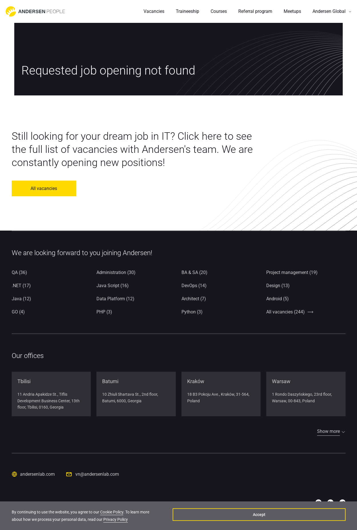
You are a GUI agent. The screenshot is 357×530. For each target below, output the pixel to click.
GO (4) (18, 312)
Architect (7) (193, 298)
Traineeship (187, 11)
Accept (318, 517)
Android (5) (277, 298)
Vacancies (154, 11)
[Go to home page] (35, 11)
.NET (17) (21, 285)
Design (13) (278, 285)
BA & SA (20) (194, 272)
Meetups (292, 11)
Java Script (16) (112, 285)
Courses (219, 11)
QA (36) (19, 272)
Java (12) (21, 298)
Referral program (255, 11)
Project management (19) (292, 272)
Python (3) (192, 312)
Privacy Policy (74, 521)
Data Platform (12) (115, 298)
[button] (331, 11)
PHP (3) (104, 312)
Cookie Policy (111, 513)
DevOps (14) (194, 285)
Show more (328, 431)
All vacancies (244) (285, 312)
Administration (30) (116, 272)
